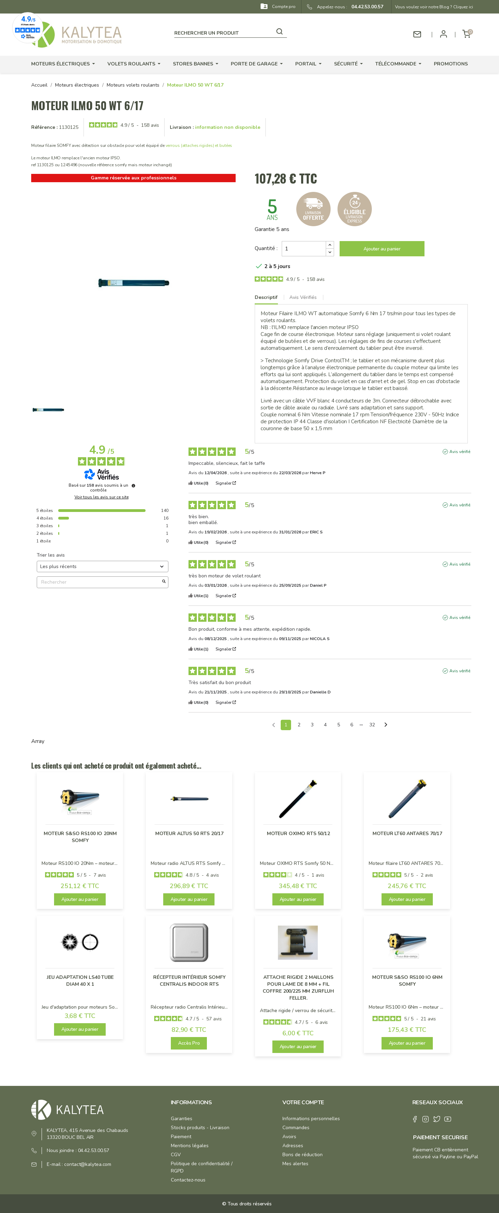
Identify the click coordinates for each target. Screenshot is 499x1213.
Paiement (181, 1136)
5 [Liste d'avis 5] (338, 724)
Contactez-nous (188, 1180)
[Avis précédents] (273, 724)
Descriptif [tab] (266, 297)
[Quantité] (304, 248)
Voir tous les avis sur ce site (102, 497)
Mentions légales (190, 1145)
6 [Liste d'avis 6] (351, 724)
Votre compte (303, 1102)
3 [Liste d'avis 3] (312, 724)
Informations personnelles (311, 1118)
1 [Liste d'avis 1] (285, 724)
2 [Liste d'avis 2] (299, 724)
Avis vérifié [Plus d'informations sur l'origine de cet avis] (459, 451)
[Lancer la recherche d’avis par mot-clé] (164, 582)
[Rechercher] (230, 32)
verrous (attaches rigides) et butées (199, 145)
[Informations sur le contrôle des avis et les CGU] (133, 485)
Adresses (292, 1145)
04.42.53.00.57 (365, 6)
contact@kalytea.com (87, 1164)
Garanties (181, 1118)
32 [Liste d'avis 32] (372, 724)
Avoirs (289, 1136)
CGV (176, 1154)
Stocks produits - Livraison (200, 1127)
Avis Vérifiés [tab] (303, 297)
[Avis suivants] (386, 725)
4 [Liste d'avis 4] (325, 724)
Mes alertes (295, 1163)
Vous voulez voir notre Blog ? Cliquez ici (434, 7)
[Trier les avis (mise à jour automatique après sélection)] (102, 566)
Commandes (295, 1127)
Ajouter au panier (382, 249)
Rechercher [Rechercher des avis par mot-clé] (99, 582)
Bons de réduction (302, 1154)
